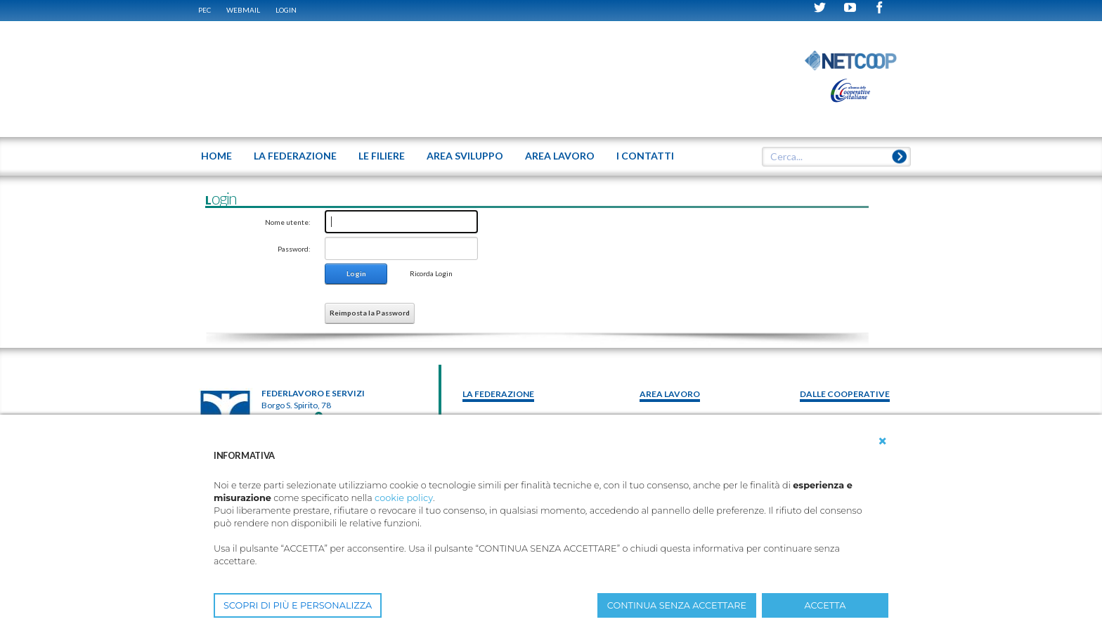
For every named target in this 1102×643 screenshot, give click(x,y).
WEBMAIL (243, 10)
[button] (883, 441)
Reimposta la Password (370, 312)
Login (286, 10)
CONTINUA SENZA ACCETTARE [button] (676, 605)
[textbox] (831, 157)
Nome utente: (288, 222)
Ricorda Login (431, 273)
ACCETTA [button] (825, 605)
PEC (204, 10)
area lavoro (670, 394)
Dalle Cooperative (845, 394)
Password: (294, 249)
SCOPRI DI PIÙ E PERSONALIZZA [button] (297, 605)
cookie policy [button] (404, 498)
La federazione (498, 394)
